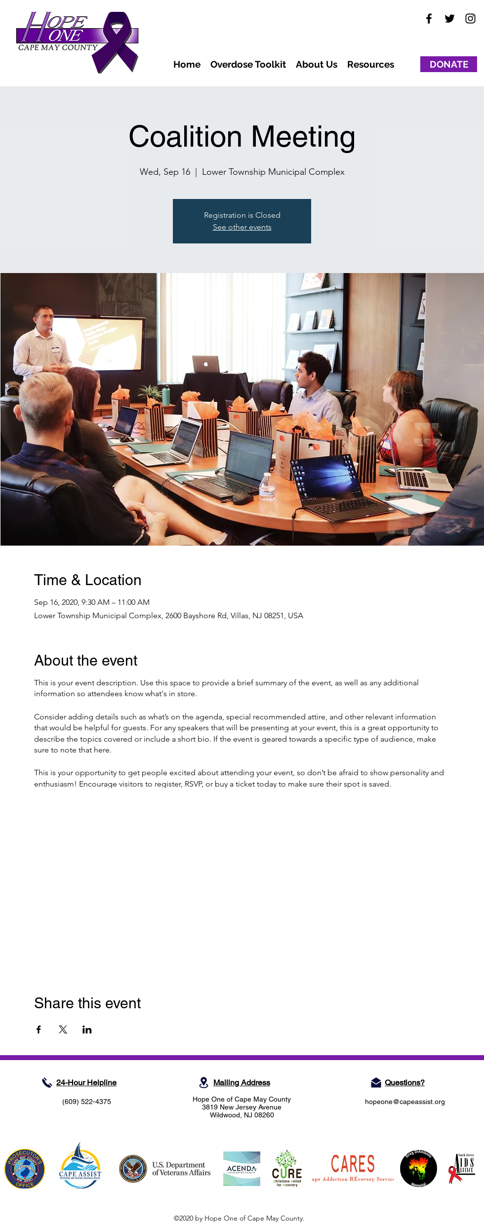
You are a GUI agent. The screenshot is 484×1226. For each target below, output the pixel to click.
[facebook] (429, 18)
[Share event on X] (63, 1029)
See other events (242, 227)
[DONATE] (448, 64)
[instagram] (470, 18)
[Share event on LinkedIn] (87, 1029)
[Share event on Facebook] (38, 1029)
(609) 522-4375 (86, 1102)
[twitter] (449, 18)
